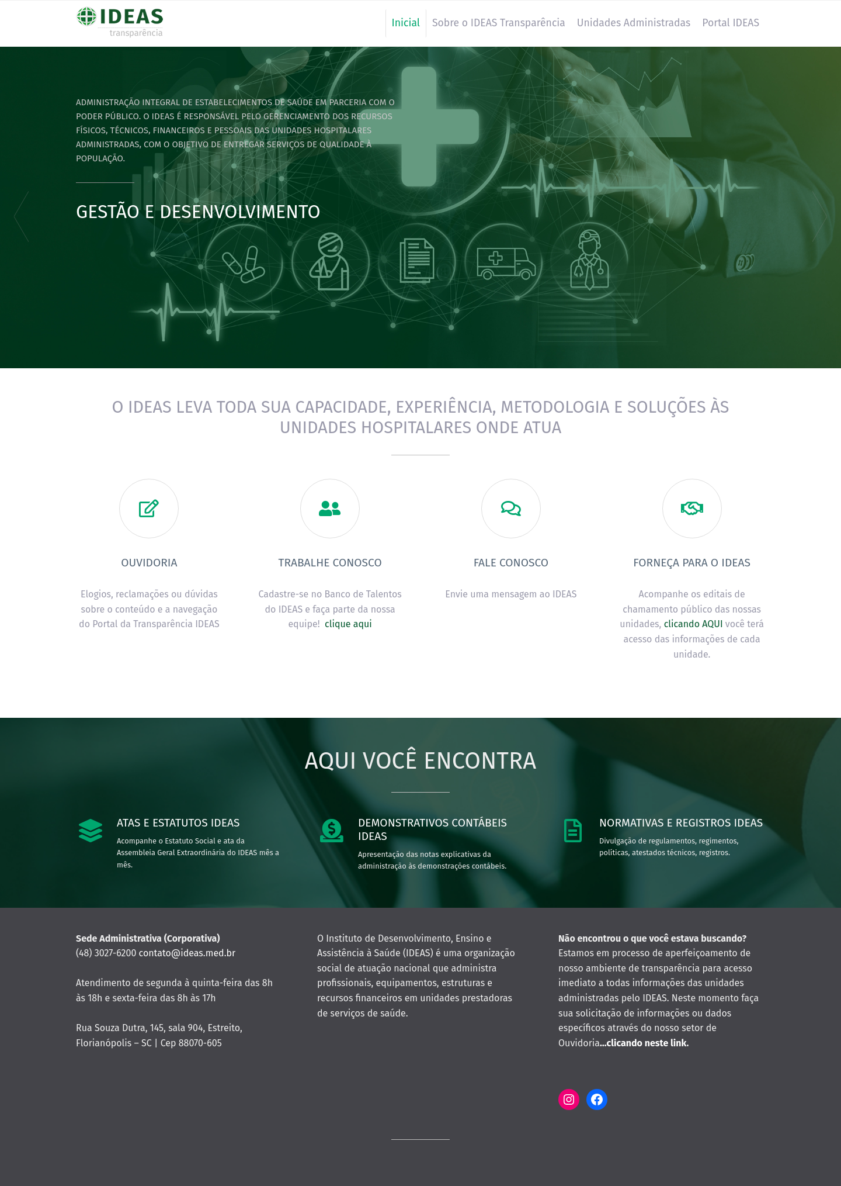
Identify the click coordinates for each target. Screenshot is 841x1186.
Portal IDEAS (730, 23)
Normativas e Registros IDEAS (681, 822)
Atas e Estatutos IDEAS (178, 822)
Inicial (406, 23)
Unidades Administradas (633, 23)
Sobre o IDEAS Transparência (498, 23)
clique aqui (348, 624)
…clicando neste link (643, 1043)
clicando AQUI (693, 624)
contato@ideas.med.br (187, 953)
